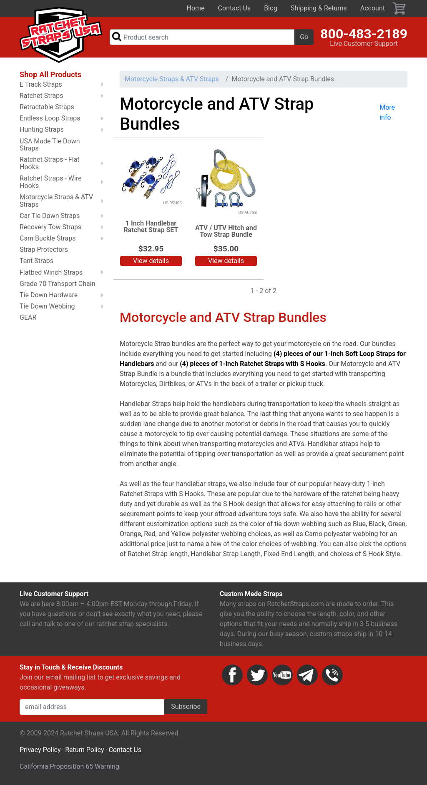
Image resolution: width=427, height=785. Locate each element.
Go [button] (304, 37)
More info (387, 112)
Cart (399, 8)
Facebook (232, 674)
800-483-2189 (363, 34)
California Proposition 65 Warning (69, 766)
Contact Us (234, 8)
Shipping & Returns (319, 8)
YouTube (282, 674)
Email (307, 674)
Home (196, 8)
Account (372, 8)
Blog (270, 8)
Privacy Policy (40, 750)
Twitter (257, 674)
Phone (332, 674)
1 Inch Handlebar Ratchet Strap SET (151, 226)
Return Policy (84, 750)
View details (151, 261)
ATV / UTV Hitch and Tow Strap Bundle (226, 231)
